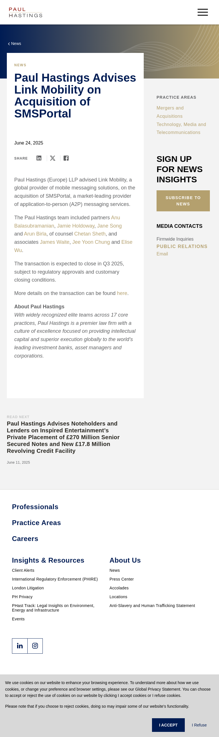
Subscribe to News (183, 200)
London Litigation (28, 588)
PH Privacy (22, 596)
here (122, 293)
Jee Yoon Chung (91, 242)
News (115, 570)
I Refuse (199, 725)
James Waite (54, 242)
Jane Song (109, 226)
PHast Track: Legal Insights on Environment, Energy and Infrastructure (53, 607)
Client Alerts (23, 570)
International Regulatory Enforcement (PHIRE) (55, 579)
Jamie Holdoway (75, 226)
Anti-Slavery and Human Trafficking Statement (152, 605)
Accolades (119, 588)
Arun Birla (35, 234)
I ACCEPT (168, 725)
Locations (118, 596)
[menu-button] (203, 12)
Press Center (122, 579)
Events (18, 619)
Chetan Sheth (90, 234)
